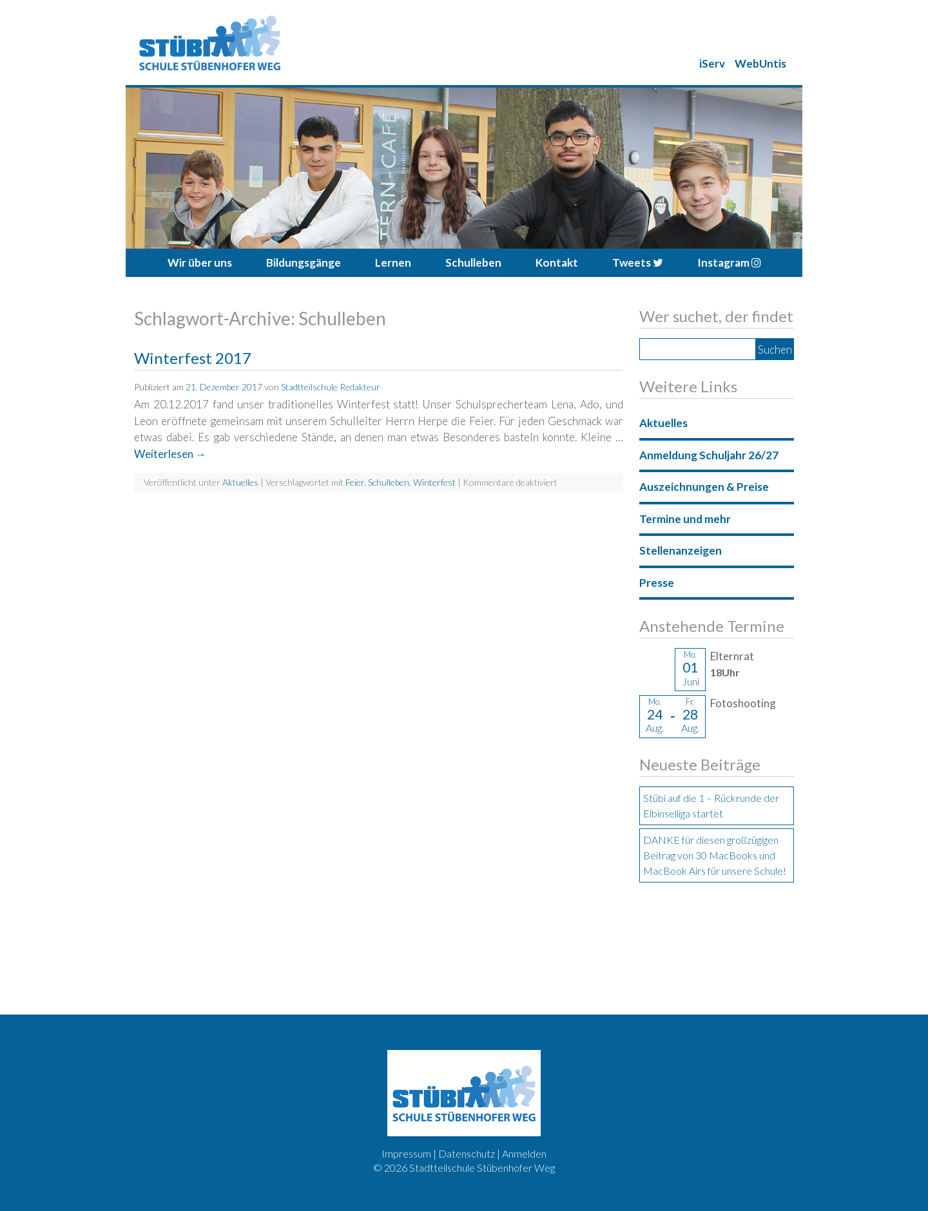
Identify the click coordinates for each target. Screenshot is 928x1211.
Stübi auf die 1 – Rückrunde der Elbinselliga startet (711, 805)
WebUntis (760, 63)
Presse (656, 582)
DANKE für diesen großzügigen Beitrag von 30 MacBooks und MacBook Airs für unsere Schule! (714, 855)
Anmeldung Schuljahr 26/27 (708, 455)
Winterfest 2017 (192, 357)
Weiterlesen (170, 454)
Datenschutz (466, 1153)
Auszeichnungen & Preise (704, 486)
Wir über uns (200, 262)
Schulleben (473, 262)
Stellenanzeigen (680, 550)
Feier (354, 482)
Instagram (729, 262)
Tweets (637, 262)
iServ (712, 63)
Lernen (393, 262)
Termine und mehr (685, 519)
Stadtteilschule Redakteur (330, 386)
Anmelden (524, 1153)
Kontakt (557, 262)
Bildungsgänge (303, 262)
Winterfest (434, 482)
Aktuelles (240, 482)
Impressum (406, 1153)
